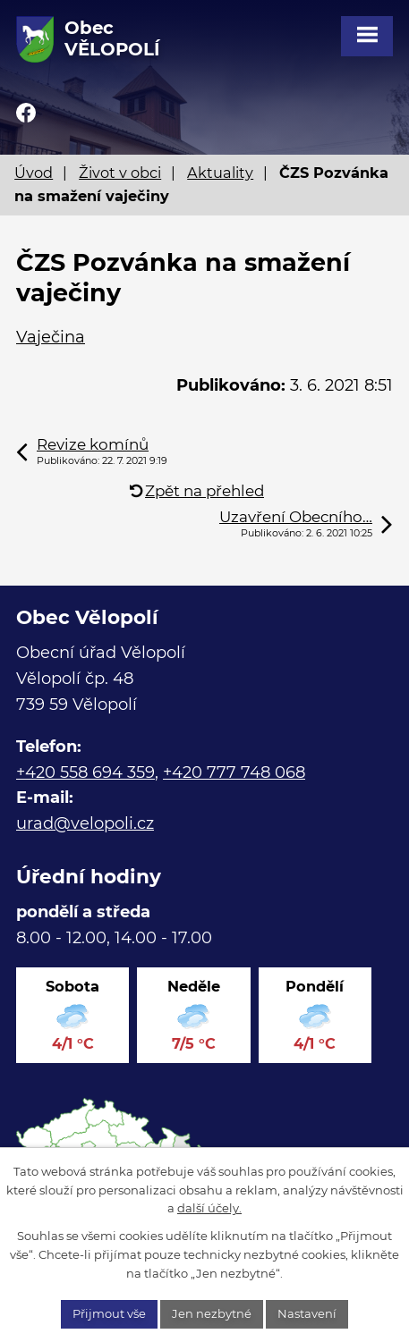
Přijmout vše (109, 1313)
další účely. (209, 1208)
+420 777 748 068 (234, 772)
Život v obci (120, 172)
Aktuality (220, 172)
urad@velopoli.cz (85, 823)
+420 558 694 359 (85, 772)
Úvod (33, 172)
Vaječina (50, 337)
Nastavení (307, 1313)
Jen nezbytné (211, 1313)
